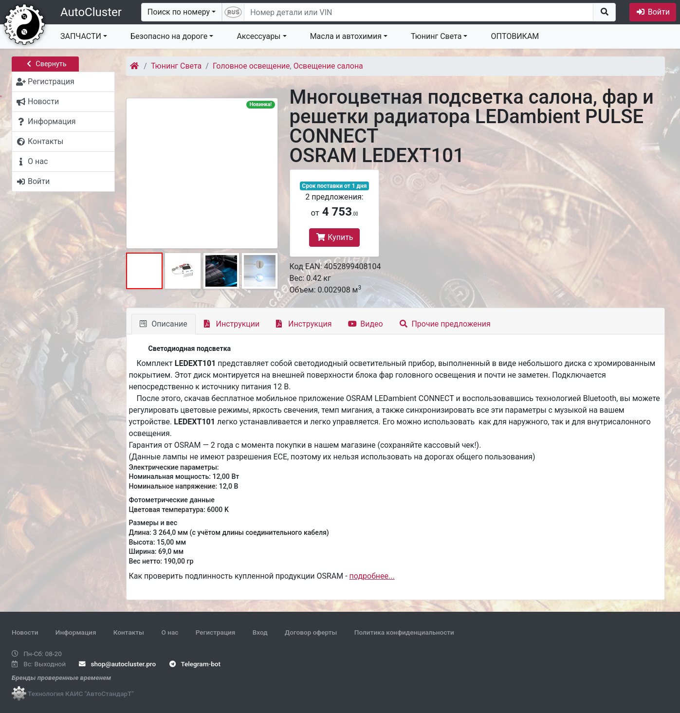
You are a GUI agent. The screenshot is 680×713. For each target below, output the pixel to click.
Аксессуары (258, 36)
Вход (260, 632)
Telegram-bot (195, 664)
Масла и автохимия (346, 36)
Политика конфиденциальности (404, 632)
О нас (169, 632)
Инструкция (303, 324)
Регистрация (216, 632)
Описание (163, 324)
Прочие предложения (445, 324)
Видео (365, 324)
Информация (75, 632)
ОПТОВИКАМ (515, 36)
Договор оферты (311, 632)
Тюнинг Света (436, 36)
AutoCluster (91, 12)
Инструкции (232, 324)
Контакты (128, 632)
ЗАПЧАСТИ (80, 36)
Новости (25, 632)
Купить (334, 237)
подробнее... (372, 576)
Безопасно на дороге (168, 36)
